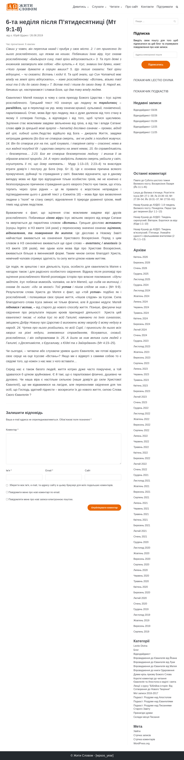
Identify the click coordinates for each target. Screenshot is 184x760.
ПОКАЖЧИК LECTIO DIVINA (153, 80)
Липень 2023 (141, 369)
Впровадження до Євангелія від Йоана (155, 658)
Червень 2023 (141, 374)
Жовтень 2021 (141, 486)
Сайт (87, 470)
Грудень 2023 (141, 341)
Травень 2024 (141, 313)
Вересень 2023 (142, 357)
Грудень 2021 (141, 475)
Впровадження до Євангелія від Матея (155, 666)
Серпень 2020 (141, 564)
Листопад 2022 (142, 413)
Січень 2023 (140, 402)
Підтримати (165, 6)
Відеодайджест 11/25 (145, 132)
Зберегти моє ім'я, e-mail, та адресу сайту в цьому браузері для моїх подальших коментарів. (61, 485)
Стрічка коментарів (144, 739)
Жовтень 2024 (141, 296)
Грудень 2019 (141, 609)
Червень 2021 (141, 508)
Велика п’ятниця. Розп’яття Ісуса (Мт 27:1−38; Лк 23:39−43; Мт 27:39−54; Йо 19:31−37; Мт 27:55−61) (154, 196)
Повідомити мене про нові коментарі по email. (34, 492)
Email (49, 470)
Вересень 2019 (142, 626)
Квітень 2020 (141, 587)
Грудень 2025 (141, 273)
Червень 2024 (141, 307)
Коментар (12, 429)
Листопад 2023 (142, 346)
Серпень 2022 (141, 430)
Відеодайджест (142, 654)
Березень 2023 (142, 391)
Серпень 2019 (141, 631)
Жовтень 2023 (141, 352)
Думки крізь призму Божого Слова (153, 674)
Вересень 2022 (142, 424)
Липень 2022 (141, 436)
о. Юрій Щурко (19, 35)
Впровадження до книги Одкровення (154, 670)
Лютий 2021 (140, 531)
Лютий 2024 (140, 329)
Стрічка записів (142, 735)
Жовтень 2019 (141, 620)
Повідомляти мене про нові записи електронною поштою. (41, 499)
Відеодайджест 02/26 (145, 115)
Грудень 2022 (141, 408)
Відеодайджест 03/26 (145, 110)
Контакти (147, 6)
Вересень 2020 (142, 559)
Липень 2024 (141, 301)
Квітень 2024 (141, 318)
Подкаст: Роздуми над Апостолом (152, 697)
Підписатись (155, 64)
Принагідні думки (143, 713)
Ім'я (9, 470)
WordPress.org (142, 743)
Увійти (137, 731)
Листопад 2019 (142, 615)
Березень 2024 (142, 324)
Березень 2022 (142, 458)
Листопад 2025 (142, 279)
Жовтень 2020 (141, 553)
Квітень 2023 (141, 385)
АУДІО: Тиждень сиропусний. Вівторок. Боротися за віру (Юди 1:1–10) (156, 220)
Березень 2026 (142, 262)
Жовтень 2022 (141, 419)
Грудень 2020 (141, 542)
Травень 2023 (141, 380)
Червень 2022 (141, 441)
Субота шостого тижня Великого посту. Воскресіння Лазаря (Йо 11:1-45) (154, 183)
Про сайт (131, 6)
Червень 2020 (141, 575)
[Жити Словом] (21, 7)
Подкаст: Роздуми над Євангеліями (153, 701)
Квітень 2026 (141, 257)
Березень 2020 (142, 592)
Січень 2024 (140, 335)
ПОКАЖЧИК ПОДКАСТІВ (151, 91)
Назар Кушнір (141, 205)
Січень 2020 (140, 603)
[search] (177, 7)
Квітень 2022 (141, 452)
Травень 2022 (141, 447)
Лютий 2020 (140, 598)
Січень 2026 (140, 268)
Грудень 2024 (141, 285)
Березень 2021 (142, 525)
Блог (136, 650)
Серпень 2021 (141, 497)
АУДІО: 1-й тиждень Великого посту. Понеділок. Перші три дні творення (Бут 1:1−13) (155, 208)
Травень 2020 (141, 581)
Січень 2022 (140, 469)
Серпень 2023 (141, 363)
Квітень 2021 (141, 520)
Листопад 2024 (142, 290)
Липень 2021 (141, 503)
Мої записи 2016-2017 (146, 693)
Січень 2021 (140, 536)
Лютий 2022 (140, 464)
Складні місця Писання (147, 717)
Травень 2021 (141, 514)
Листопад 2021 (142, 480)
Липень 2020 (141, 570)
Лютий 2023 (140, 396)
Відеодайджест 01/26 (145, 121)
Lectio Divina (140, 646)
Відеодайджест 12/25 (145, 126)
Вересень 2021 (142, 492)
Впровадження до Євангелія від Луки (154, 662)
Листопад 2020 (142, 547)
